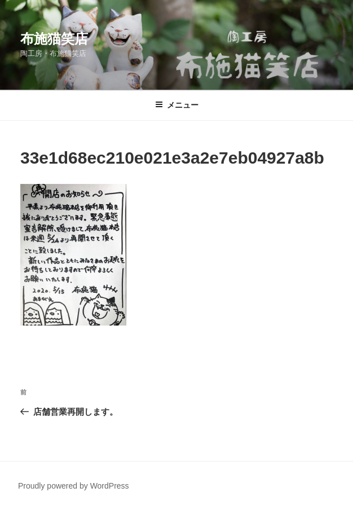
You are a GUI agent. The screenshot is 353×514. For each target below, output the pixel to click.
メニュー (176, 104)
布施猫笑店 (54, 38)
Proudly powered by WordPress (73, 485)
